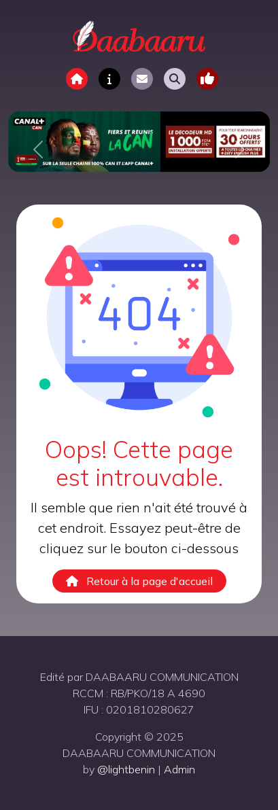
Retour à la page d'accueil (139, 581)
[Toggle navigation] (207, 79)
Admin (179, 769)
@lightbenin (126, 769)
